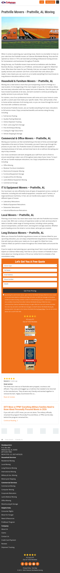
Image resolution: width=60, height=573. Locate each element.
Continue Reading (11, 421)
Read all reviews (9, 397)
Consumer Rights (7, 511)
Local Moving (5, 464)
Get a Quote (50, 2)
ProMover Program (8, 522)
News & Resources (7, 518)
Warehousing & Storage (9, 504)
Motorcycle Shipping (8, 479)
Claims (3, 533)
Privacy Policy (41, 309)
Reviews (4, 544)
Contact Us (5, 536)
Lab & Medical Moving (9, 497)
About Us (4, 529)
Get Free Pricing (30, 291)
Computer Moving (7, 490)
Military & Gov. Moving (9, 475)
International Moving (8, 472)
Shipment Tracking (7, 547)
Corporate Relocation (8, 493)
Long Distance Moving (9, 468)
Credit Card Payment (8, 540)
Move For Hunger (7, 515)
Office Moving (6, 500)
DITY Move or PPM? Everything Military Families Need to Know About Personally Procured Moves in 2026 (29, 408)
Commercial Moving (8, 486)
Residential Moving (8, 461)
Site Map (34, 568)
